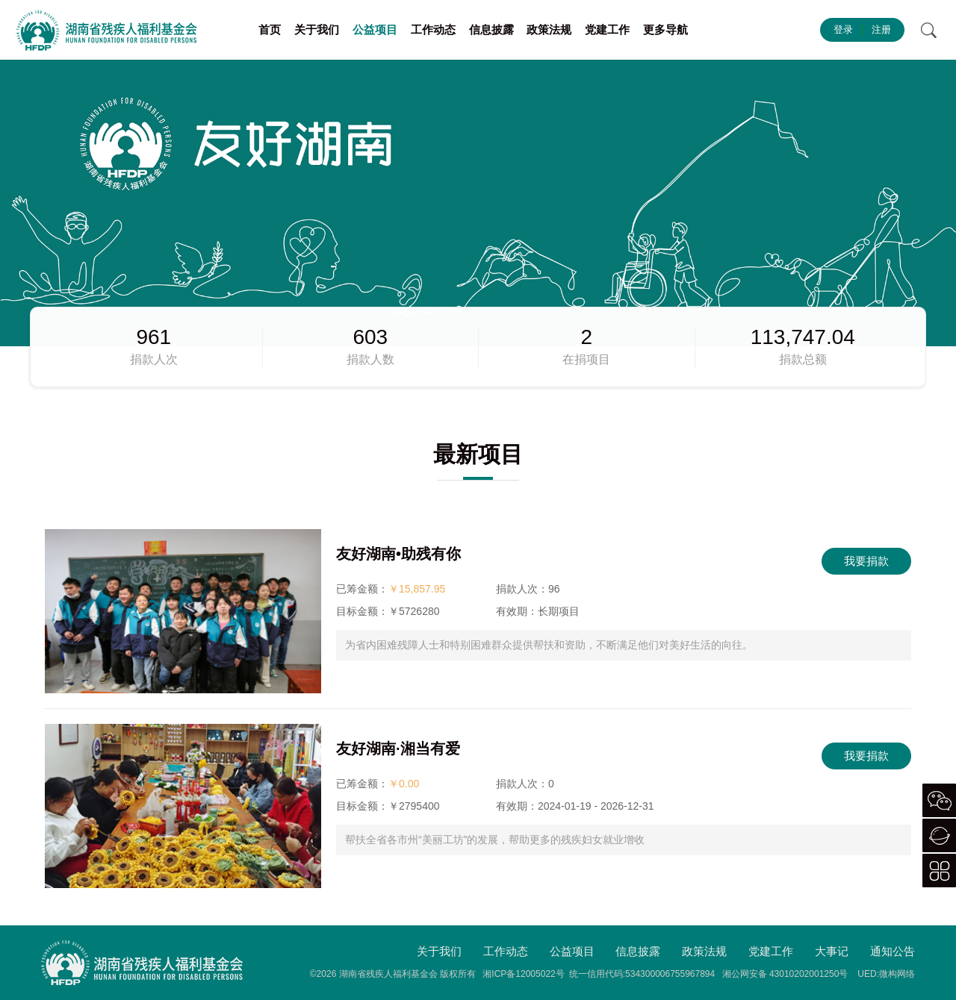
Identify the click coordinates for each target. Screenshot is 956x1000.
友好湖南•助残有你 (398, 554)
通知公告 (892, 951)
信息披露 (491, 29)
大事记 (831, 951)
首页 (269, 29)
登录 (843, 29)
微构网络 (897, 974)
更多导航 (665, 29)
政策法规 (549, 29)
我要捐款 (866, 560)
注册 (881, 29)
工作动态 (433, 29)
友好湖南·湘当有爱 (398, 748)
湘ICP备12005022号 (523, 974)
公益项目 (375, 29)
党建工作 (607, 29)
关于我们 (316, 29)
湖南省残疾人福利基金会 (388, 974)
